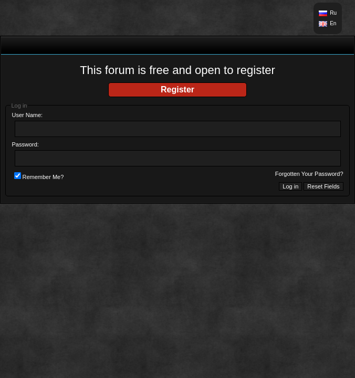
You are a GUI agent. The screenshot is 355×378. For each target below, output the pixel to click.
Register (177, 89)
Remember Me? (39, 177)
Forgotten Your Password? (309, 174)
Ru (333, 13)
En (333, 23)
